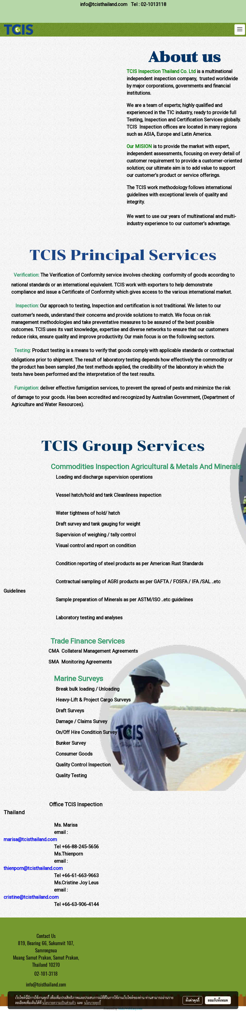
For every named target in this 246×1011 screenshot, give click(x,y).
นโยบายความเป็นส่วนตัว (59, 1002)
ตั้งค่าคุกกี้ (192, 1000)
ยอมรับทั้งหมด (218, 1000)
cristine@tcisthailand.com (31, 897)
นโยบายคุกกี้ (92, 1002)
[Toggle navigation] (239, 29)
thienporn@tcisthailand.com (33, 868)
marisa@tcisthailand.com (30, 839)
